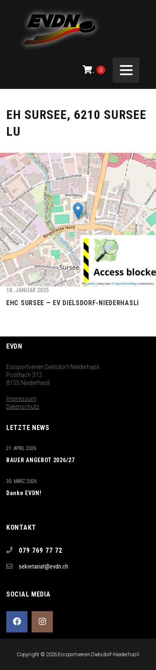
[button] (78, 211)
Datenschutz (22, 406)
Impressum (21, 398)
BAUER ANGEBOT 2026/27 (40, 460)
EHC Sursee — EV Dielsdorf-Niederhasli (72, 303)
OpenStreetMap (126, 284)
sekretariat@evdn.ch (43, 566)
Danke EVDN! (24, 493)
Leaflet (88, 284)
